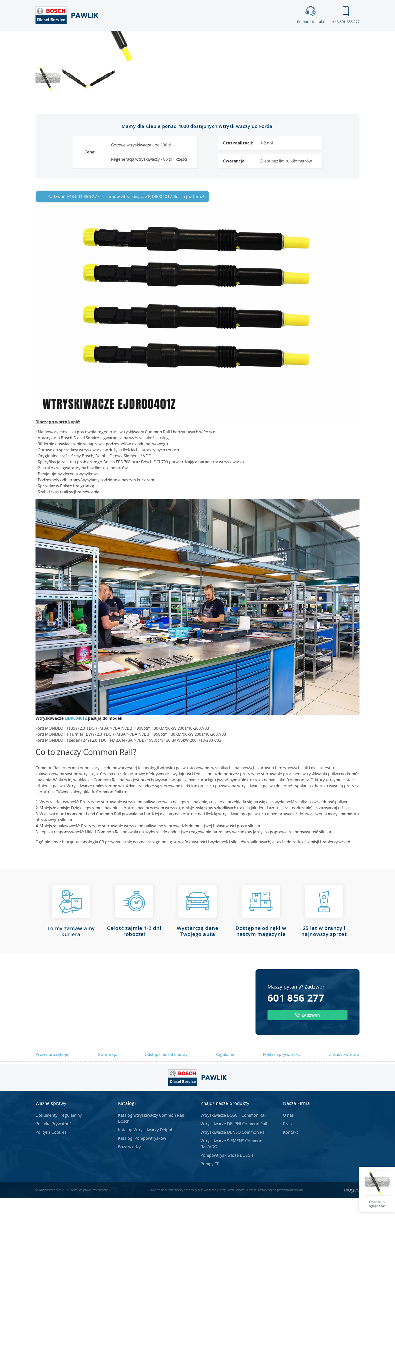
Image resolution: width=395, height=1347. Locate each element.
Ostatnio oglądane (378, 1204)
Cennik (231, 39)
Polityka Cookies (51, 1281)
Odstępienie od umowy (166, 1203)
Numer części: (213, 156)
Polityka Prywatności (55, 1272)
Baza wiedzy (129, 1295)
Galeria (178, 39)
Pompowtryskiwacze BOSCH (226, 1304)
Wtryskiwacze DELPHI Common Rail (233, 1272)
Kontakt (260, 39)
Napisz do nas (184, 94)
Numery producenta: (219, 166)
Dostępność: (211, 175)
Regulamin (225, 1203)
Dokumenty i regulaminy (59, 1264)
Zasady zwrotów (344, 1203)
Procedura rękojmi (53, 1203)
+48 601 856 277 (346, 15)
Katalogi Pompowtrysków (142, 1287)
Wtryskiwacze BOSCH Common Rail (233, 1264)
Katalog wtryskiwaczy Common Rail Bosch (151, 1267)
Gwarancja (107, 1203)
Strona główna (142, 39)
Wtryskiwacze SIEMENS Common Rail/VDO (231, 1292)
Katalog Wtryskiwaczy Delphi (145, 1278)
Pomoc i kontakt (310, 15)
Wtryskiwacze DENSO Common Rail (233, 1281)
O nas (288, 1264)
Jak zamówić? (132, 93)
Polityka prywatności (282, 1203)
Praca (205, 39)
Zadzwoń (70, 94)
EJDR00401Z (76, 867)
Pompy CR (210, 1312)
